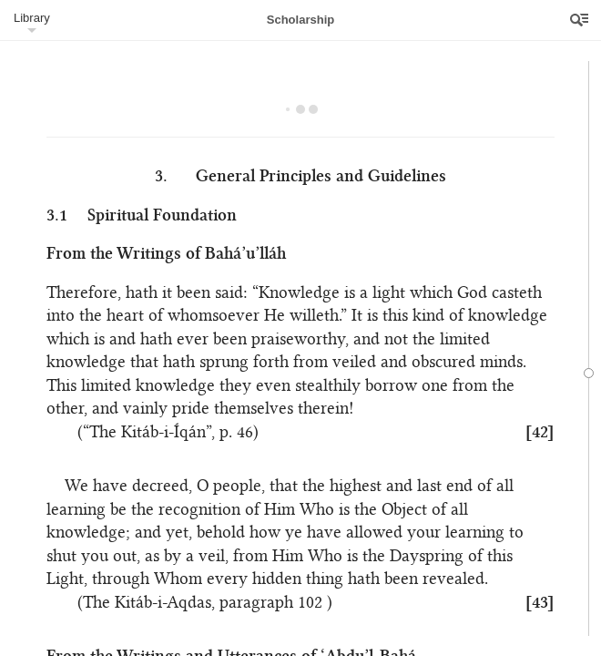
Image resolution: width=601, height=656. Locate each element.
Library (32, 18)
